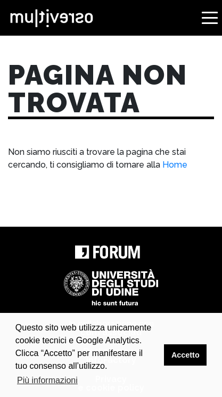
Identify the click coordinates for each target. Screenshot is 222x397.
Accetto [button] (185, 355)
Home (174, 165)
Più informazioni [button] (47, 380)
